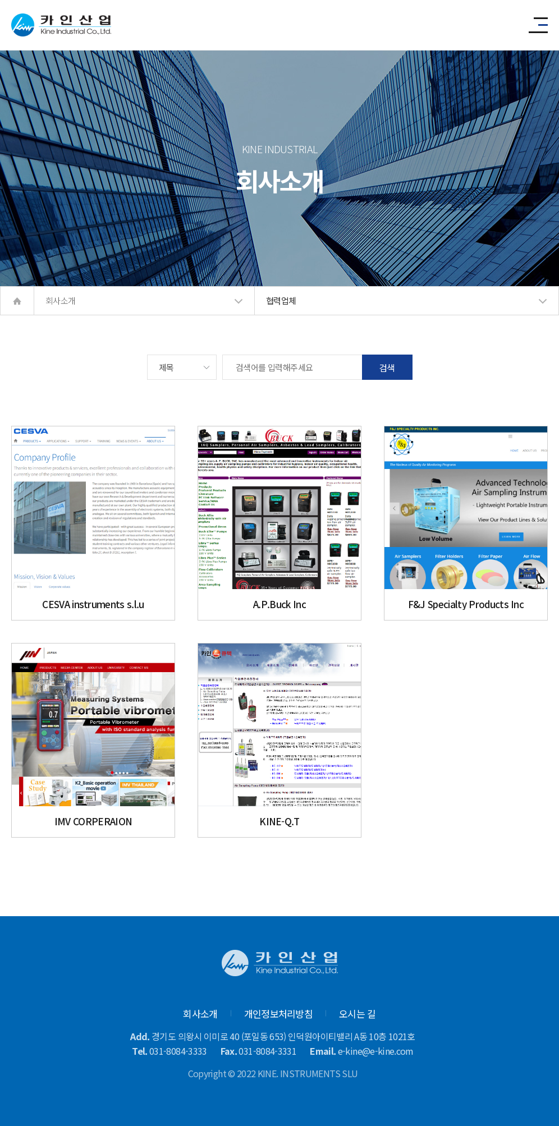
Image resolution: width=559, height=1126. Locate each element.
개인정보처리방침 (278, 1013)
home (17, 301)
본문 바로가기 (0, 0)
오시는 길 (357, 1013)
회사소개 (200, 1013)
